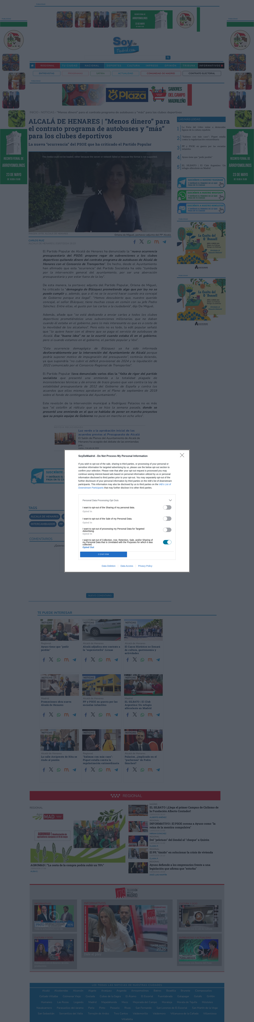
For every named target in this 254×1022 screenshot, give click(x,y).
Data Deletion (108, 566)
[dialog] (127, 511)
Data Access (127, 566)
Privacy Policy (145, 566)
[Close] (183, 456)
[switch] (167, 507)
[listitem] (127, 500)
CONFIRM (103, 554)
